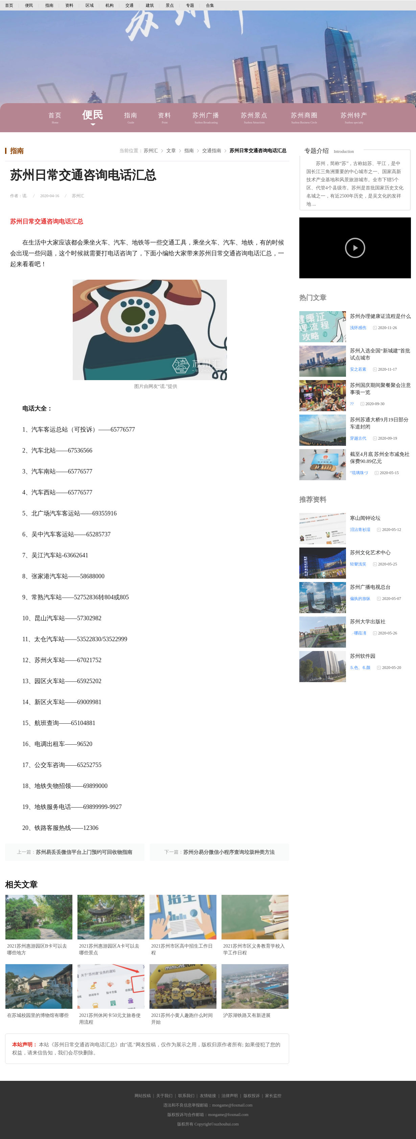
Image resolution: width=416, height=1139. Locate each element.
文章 (171, 150)
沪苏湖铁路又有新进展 (247, 1015)
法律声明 (230, 1095)
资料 (69, 5)
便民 (29, 5)
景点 (170, 5)
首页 (9, 5)
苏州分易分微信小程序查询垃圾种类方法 (229, 852)
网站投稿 (143, 1095)
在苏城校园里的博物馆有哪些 (38, 1015)
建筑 (150, 5)
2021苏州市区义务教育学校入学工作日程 (254, 949)
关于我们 (164, 1095)
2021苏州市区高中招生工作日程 (182, 949)
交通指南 (211, 150)
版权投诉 (252, 1095)
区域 (90, 5)
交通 (129, 5)
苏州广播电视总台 (370, 587)
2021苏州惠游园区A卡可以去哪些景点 (109, 949)
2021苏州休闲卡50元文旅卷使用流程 (110, 1019)
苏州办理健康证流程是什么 (380, 316)
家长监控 (273, 1095)
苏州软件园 (362, 656)
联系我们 (186, 1095)
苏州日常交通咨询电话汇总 (258, 150)
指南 (49, 5)
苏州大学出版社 (368, 621)
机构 (110, 5)
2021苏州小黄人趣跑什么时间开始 (182, 1019)
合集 (210, 5)
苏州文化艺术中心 (370, 552)
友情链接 (208, 1095)
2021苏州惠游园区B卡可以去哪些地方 (37, 949)
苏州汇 (151, 150)
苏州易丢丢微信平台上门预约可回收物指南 (84, 852)
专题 (190, 5)
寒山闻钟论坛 (365, 518)
